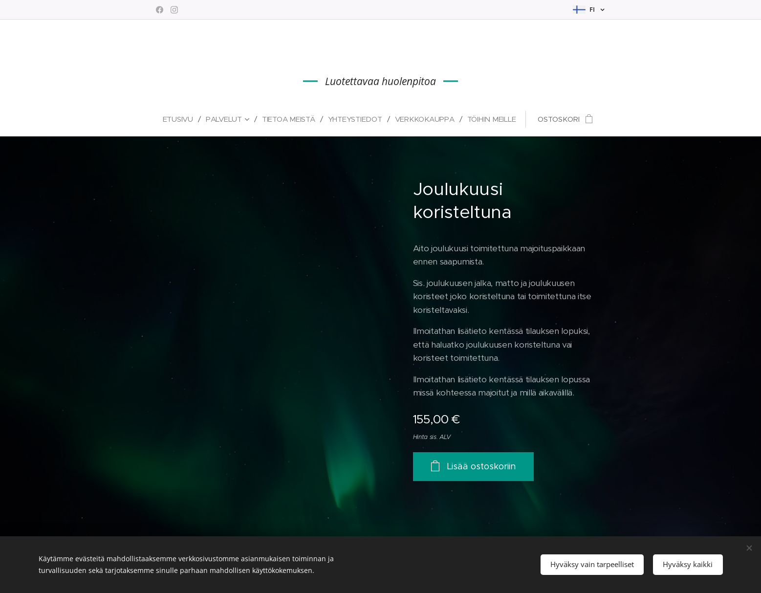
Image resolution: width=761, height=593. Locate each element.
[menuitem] (188, 119)
